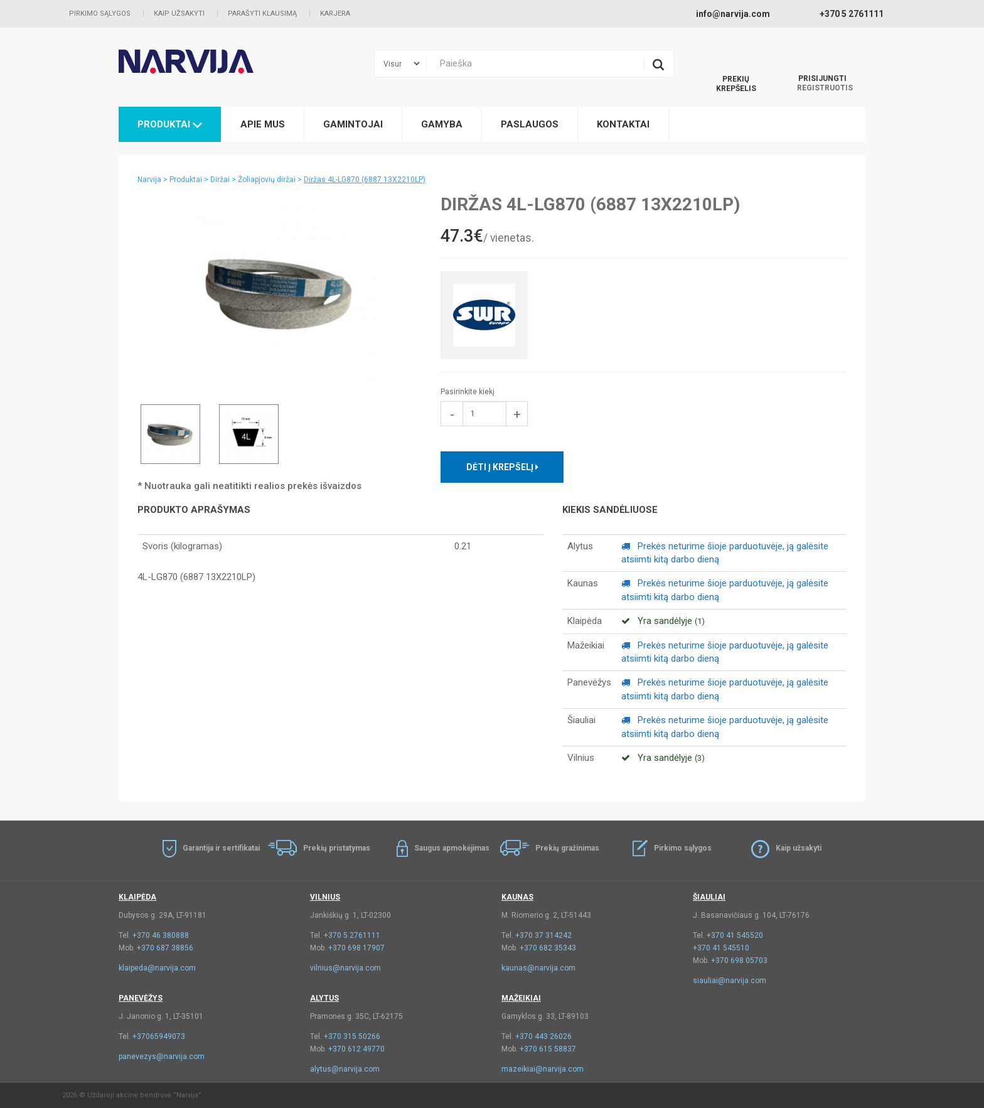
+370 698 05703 (739, 960)
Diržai (220, 179)
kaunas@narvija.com (538, 968)
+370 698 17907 (356, 948)
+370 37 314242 (543, 935)
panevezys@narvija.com (162, 1056)
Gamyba (442, 124)
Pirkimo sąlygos (100, 13)
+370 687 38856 (165, 948)
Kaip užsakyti (179, 13)
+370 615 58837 (548, 1049)
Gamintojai (353, 124)
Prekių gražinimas (567, 848)
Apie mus (262, 124)
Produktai (169, 124)
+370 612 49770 (356, 1049)
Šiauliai (709, 897)
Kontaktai (623, 124)
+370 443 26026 (543, 1036)
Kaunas (517, 897)
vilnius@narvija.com (345, 968)
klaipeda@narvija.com (157, 968)
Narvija (149, 179)
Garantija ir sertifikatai (221, 848)
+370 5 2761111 (352, 935)
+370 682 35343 (548, 948)
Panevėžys (141, 998)
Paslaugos (530, 124)
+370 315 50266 (352, 1036)
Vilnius (325, 897)
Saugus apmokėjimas (451, 848)
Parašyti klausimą (262, 13)
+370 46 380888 (160, 935)
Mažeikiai (521, 998)
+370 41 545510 (721, 948)
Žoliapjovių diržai (267, 179)
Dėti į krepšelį (502, 467)
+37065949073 (158, 1036)
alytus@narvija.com (345, 1069)
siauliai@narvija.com (729, 980)
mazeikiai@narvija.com (542, 1069)
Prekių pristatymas (336, 848)
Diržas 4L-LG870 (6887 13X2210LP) (364, 179)
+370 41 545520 (735, 935)
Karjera (335, 13)
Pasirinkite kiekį (468, 391)
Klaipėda (137, 897)
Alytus (324, 998)
